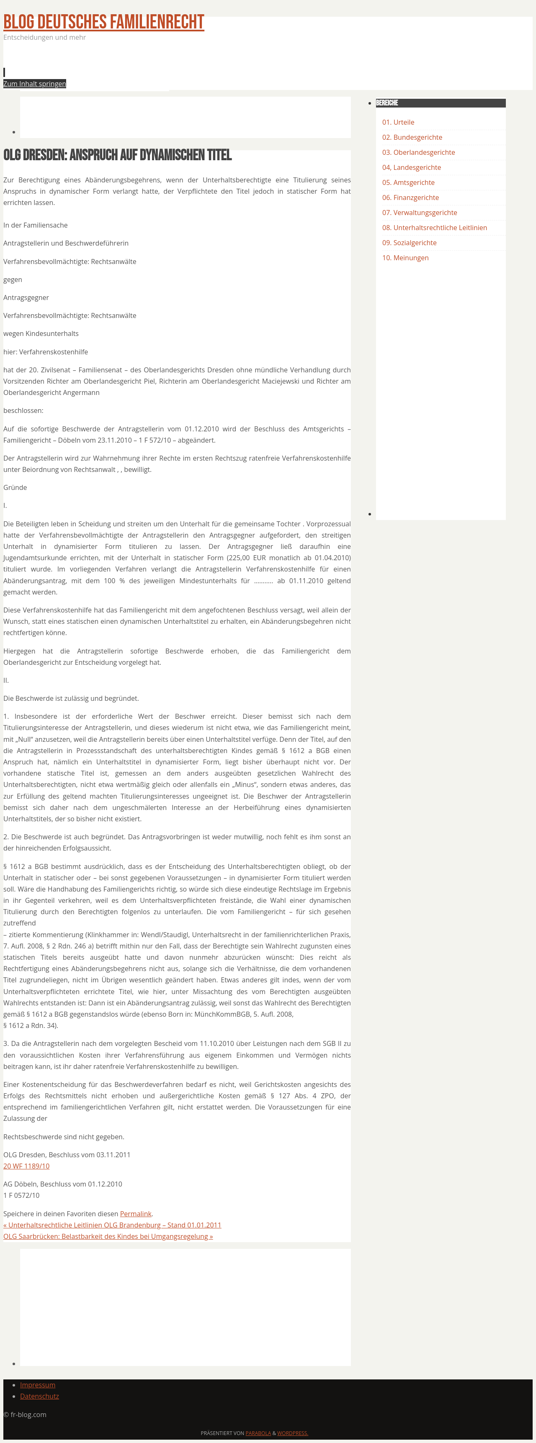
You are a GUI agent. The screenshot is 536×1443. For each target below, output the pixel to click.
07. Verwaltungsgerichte (419, 212)
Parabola (258, 1433)
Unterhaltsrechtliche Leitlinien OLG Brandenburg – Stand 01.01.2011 (112, 1225)
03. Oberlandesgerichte (418, 152)
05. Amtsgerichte (408, 182)
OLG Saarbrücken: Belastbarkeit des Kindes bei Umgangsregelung (108, 1236)
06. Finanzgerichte (410, 197)
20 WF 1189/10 (26, 1166)
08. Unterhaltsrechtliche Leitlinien (434, 227)
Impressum (37, 1384)
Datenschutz (39, 1396)
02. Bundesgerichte (412, 137)
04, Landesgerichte (411, 167)
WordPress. (292, 1433)
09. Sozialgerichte (409, 242)
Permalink (136, 1213)
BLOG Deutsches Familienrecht (103, 22)
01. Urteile (398, 122)
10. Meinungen (405, 257)
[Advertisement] (172, 68)
